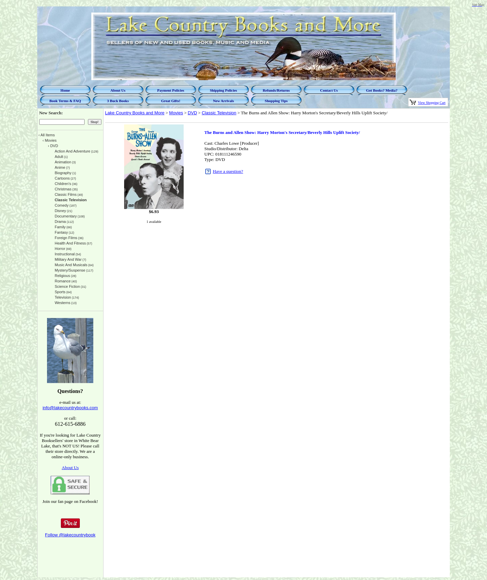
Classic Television (219, 112)
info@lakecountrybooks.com (70, 407)
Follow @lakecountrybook (70, 534)
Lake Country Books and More (135, 112)
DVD (192, 112)
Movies (176, 112)
